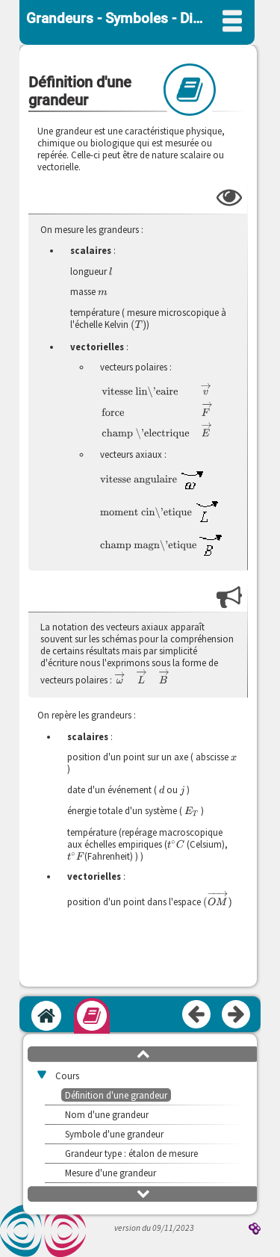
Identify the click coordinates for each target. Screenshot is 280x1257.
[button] (143, 1053)
